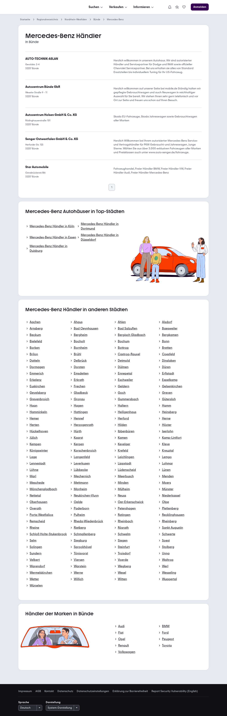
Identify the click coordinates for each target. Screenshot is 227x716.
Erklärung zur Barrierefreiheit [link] (130, 691)
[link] (177, 7)
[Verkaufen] (118, 7)
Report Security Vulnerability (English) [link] (174, 691)
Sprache (23, 702)
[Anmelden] (200, 7)
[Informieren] (144, 7)
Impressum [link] (25, 691)
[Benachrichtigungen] (169, 7)
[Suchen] (96, 7)
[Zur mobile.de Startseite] (47, 7)
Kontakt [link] (49, 691)
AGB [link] (38, 691)
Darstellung (53, 702)
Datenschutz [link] (65, 691)
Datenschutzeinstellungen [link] (93, 691)
